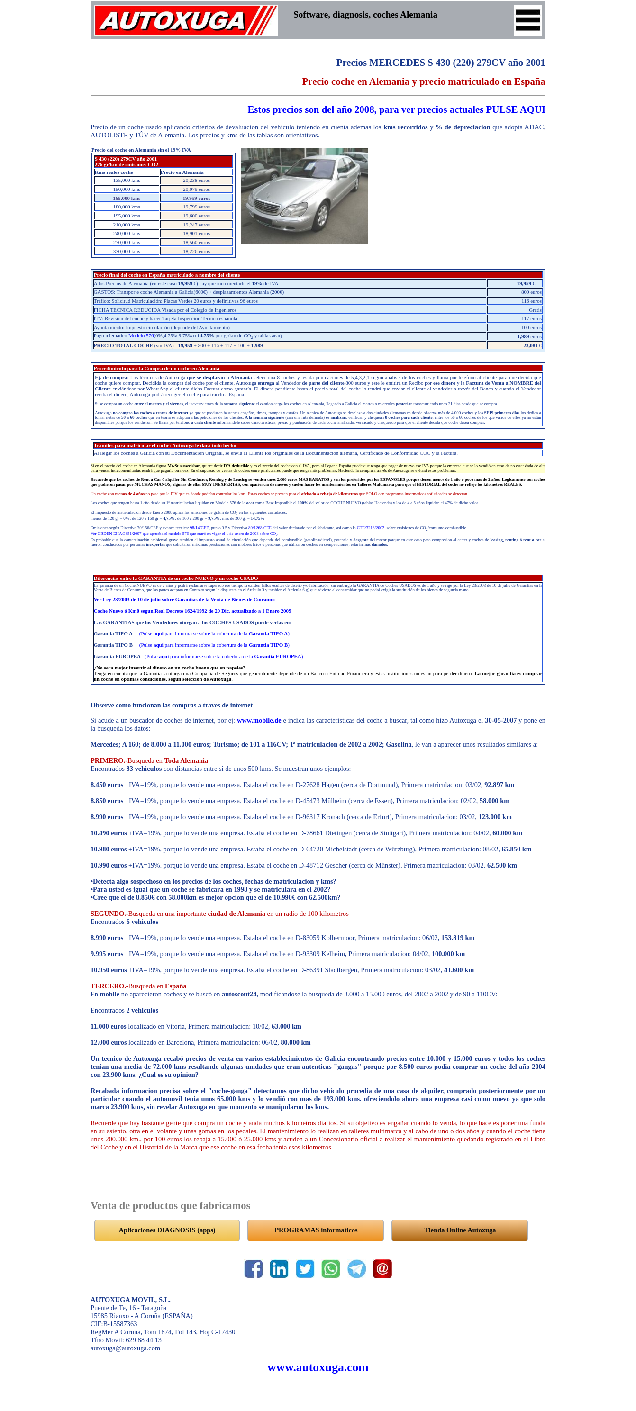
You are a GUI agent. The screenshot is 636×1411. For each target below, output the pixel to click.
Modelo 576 (141, 335)
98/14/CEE (199, 527)
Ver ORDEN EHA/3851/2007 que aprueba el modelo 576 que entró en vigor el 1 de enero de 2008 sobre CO (184, 533)
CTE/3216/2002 (370, 527)
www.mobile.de (259, 720)
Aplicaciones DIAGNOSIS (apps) (167, 1230)
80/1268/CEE (260, 527)
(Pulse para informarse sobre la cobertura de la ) (214, 633)
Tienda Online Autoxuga (460, 1230)
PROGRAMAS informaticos (315, 1230)
